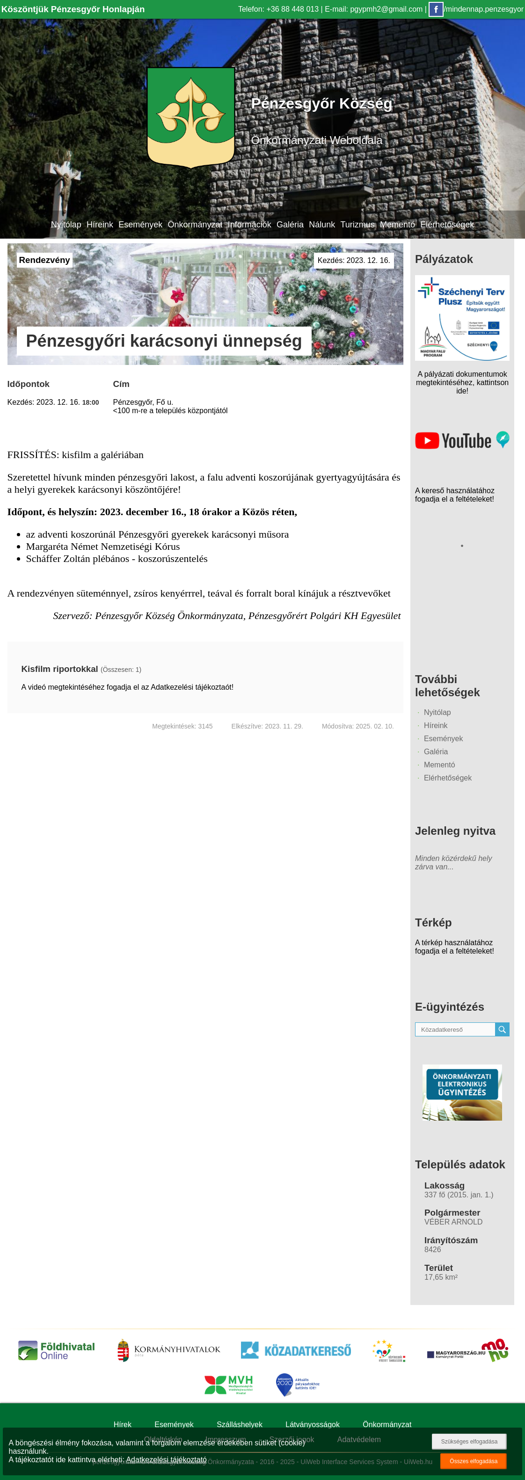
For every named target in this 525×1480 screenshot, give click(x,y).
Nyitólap (66, 224)
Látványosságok (312, 1425)
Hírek (122, 1425)
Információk (249, 224)
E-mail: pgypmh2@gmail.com (374, 9)
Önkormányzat (195, 224)
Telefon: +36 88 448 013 (278, 9)
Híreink (100, 224)
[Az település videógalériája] (462, 447)
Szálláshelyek (239, 1425)
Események (140, 224)
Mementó (397, 224)
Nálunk (322, 224)
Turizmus (357, 224)
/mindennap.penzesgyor (476, 9)
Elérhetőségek (447, 224)
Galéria (290, 224)
